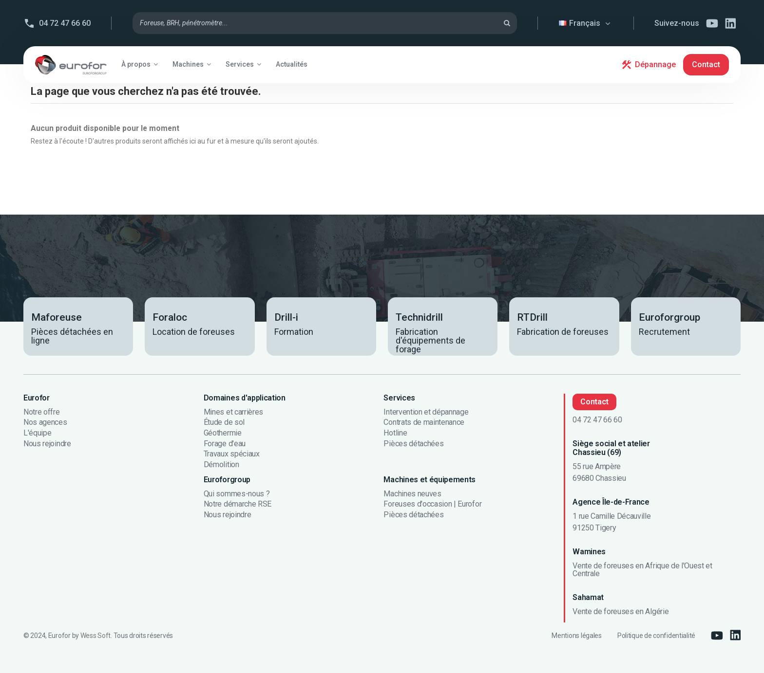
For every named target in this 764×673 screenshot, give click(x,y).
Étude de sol (224, 422)
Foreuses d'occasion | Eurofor (432, 504)
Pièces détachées (413, 444)
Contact (706, 64)
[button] (139, 64)
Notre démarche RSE (237, 504)
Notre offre (41, 412)
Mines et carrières (233, 412)
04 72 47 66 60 (65, 23)
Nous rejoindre (47, 444)
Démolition (221, 465)
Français (586, 23)
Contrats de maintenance (423, 422)
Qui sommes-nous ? (237, 494)
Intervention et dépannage (425, 412)
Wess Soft (95, 635)
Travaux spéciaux (232, 454)
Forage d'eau (225, 444)
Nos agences (45, 422)
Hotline (395, 433)
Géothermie (223, 433)
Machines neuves (412, 494)
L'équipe (37, 433)
